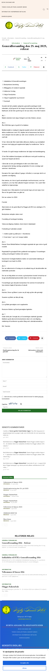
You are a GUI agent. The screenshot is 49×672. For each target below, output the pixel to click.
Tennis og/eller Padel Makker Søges (19, 431)
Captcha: (12, 404)
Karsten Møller (18, 59)
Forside (4, 38)
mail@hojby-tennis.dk (24, 619)
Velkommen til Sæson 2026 (12, 482)
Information (10, 38)
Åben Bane (7, 519)
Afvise (24, 668)
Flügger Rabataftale (20, 442)
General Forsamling (20, 38)
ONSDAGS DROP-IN (10, 513)
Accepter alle (24, 663)
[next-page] (6, 524)
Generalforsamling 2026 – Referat (16, 543)
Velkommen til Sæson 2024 (12, 507)
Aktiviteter (6, 490)
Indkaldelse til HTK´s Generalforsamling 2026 (21, 557)
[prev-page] (3, 524)
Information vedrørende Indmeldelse (35, 351)
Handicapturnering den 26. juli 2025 (11, 351)
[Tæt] (47, 649)
